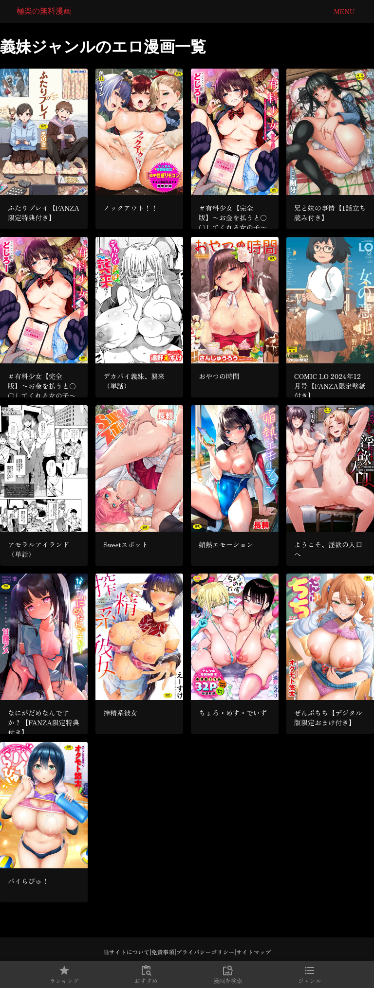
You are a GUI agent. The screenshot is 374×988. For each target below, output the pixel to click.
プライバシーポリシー (205, 952)
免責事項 (162, 952)
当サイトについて (126, 952)
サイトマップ (253, 952)
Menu (344, 11)
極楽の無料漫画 (44, 11)
